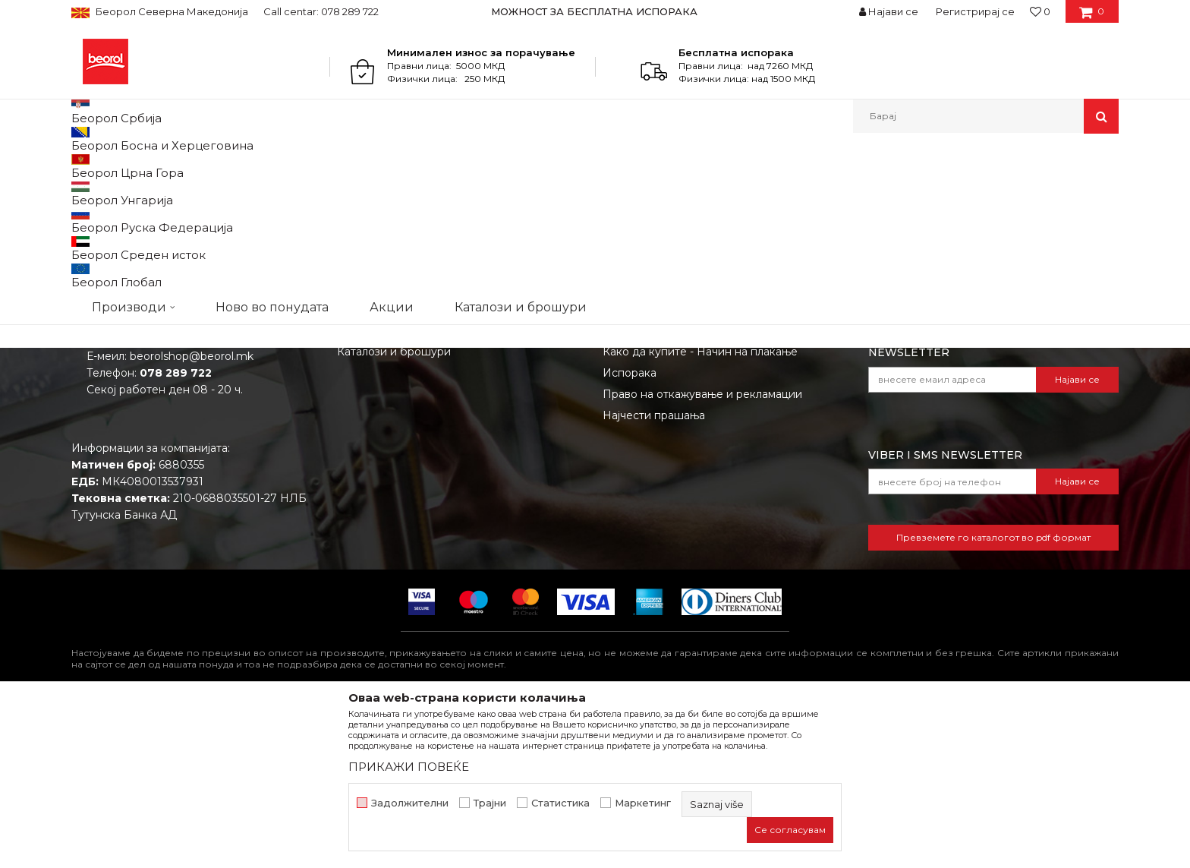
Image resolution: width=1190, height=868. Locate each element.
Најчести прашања (654, 572)
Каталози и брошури (394, 508)
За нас (354, 444)
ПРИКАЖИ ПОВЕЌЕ (408, 766)
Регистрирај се (975, 11)
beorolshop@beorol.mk (191, 512)
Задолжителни (410, 803)
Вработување (374, 487)
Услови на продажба (659, 444)
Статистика (560, 803)
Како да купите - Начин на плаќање (700, 508)
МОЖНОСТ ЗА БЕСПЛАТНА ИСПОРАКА (594, 11)
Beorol (85, 166)
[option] (595, 11)
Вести (353, 465)
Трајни (490, 803)
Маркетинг (643, 803)
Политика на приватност (670, 487)
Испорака (629, 529)
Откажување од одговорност (683, 465)
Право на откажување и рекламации (702, 550)
